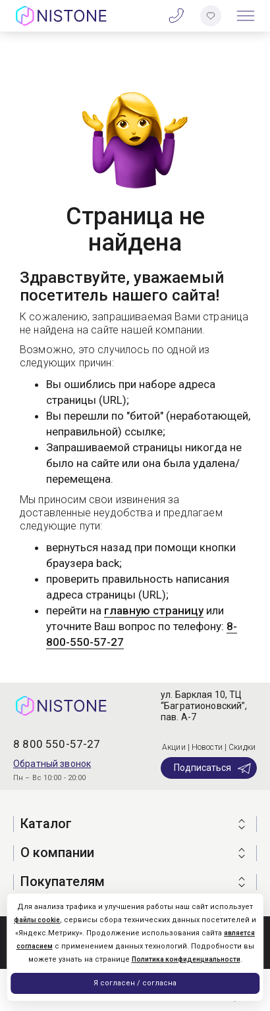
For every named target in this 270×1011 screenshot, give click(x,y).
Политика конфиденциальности (186, 959)
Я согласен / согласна (135, 983)
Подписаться (213, 768)
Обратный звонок (52, 763)
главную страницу (153, 610)
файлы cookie (37, 920)
